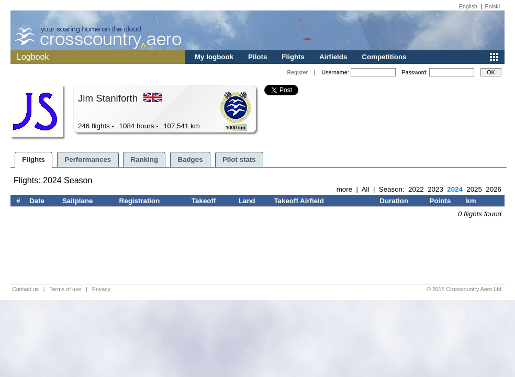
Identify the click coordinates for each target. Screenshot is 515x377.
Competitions (384, 57)
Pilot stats (239, 159)
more (344, 189)
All (366, 189)
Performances (87, 159)
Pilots (257, 57)
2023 (435, 189)
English (468, 6)
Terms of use (65, 289)
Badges (190, 159)
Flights (293, 57)
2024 (455, 189)
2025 (474, 189)
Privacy (101, 289)
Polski (492, 6)
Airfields (333, 57)
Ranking (145, 159)
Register (297, 72)
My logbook (214, 57)
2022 (416, 189)
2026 (493, 189)
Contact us (25, 289)
